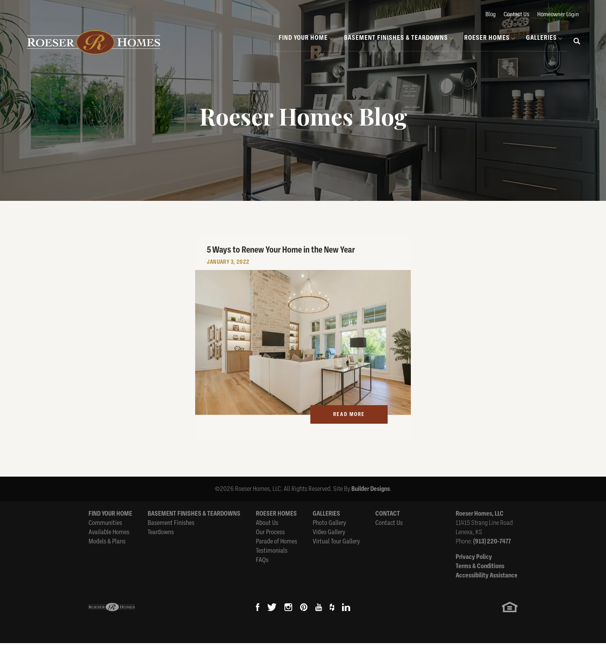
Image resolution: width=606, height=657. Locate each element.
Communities (105, 536)
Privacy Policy (474, 570)
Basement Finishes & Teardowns (194, 527)
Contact (387, 527)
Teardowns (161, 546)
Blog (490, 14)
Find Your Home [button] (303, 37)
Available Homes (109, 546)
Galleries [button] (541, 37)
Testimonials (272, 564)
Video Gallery (329, 546)
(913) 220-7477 (492, 555)
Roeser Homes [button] (487, 37)
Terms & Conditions (480, 580)
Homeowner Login (558, 14)
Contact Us (516, 14)
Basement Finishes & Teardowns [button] (396, 37)
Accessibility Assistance (486, 589)
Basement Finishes (171, 536)
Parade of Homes (276, 555)
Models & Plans (107, 555)
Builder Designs (370, 502)
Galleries (326, 527)
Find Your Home (110, 527)
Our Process (270, 546)
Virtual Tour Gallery (336, 555)
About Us (267, 536)
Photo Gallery (329, 536)
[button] (577, 46)
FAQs (262, 573)
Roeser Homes (276, 527)
